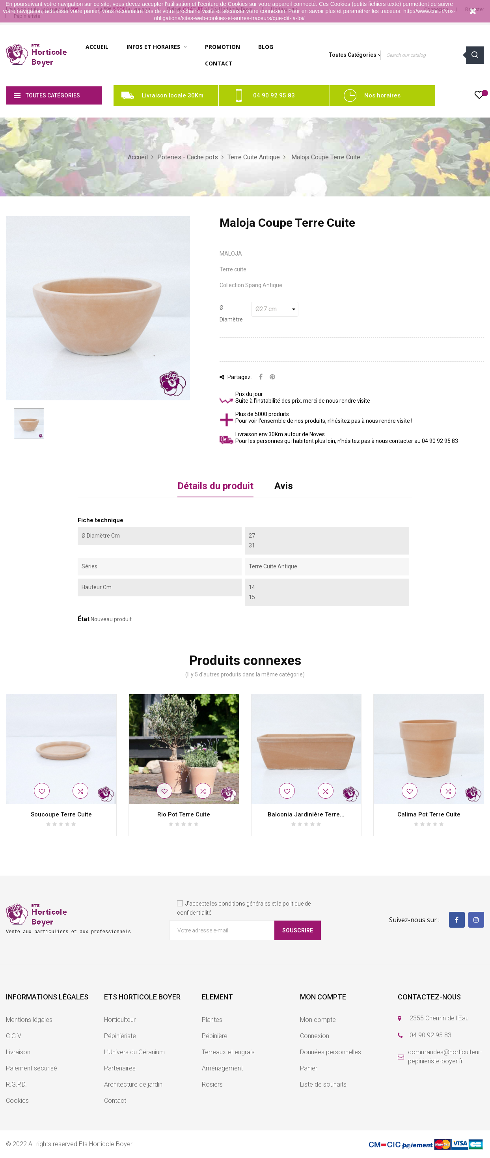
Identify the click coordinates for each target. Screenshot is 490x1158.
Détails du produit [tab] (215, 485)
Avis (283, 485)
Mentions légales (29, 1020)
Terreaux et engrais (228, 1052)
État (83, 619)
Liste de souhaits (323, 1084)
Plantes (212, 1020)
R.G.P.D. (16, 1084)
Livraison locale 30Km (172, 95)
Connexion (314, 1036)
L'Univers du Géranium (134, 1052)
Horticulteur (120, 1020)
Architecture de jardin (133, 1084)
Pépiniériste (120, 1036)
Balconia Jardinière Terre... (306, 814)
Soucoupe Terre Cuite (61, 814)
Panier (308, 1068)
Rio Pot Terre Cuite (183, 814)
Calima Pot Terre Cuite (428, 814)
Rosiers (212, 1084)
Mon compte (318, 1020)
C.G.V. (14, 1036)
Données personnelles (330, 1052)
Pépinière (214, 1036)
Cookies (17, 1100)
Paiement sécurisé (31, 1068)
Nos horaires (382, 95)
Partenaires (120, 1068)
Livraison (18, 1052)
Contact (115, 1100)
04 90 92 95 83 (274, 95)
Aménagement (222, 1068)
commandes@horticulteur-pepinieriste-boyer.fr (445, 1056)
